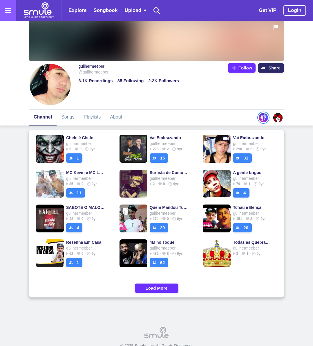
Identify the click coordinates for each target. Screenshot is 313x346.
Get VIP (267, 10)
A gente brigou (247, 172)
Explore (77, 10)
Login (294, 10)
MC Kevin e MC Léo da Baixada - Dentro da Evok (85, 172)
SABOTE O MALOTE (85, 207)
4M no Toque (162, 242)
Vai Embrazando (165, 137)
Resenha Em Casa (83, 242)
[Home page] (38, 10)
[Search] (157, 10)
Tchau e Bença (247, 207)
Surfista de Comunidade (169, 172)
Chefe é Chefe (79, 137)
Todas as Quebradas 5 (252, 242)
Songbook (105, 10)
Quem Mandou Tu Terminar (169, 207)
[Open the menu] (8, 10)
